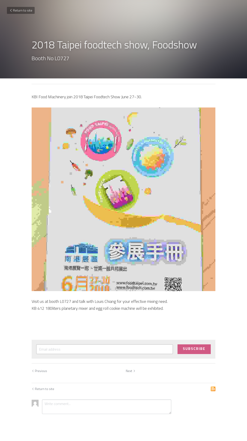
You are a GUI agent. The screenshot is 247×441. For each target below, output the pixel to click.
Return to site (20, 10)
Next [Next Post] (131, 370)
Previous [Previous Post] (39, 370)
